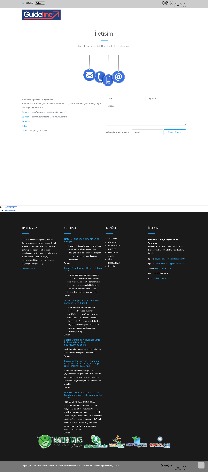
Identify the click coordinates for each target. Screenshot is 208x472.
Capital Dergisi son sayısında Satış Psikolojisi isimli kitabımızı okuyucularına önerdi (82, 342)
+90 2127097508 (10, 207)
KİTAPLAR (112, 249)
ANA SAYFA (112, 238)
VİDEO (110, 259)
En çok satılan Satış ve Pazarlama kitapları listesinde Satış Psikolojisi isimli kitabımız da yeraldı (82, 363)
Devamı (67, 263)
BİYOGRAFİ (112, 242)
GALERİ (111, 256)
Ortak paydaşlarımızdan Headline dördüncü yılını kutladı (81, 301)
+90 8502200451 (10, 210)
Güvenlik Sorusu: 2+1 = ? (134, 132)
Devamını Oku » (28, 268)
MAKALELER (113, 252)
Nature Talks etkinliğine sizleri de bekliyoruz (81, 240)
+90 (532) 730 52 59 (38, 130)
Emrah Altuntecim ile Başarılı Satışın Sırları (83, 269)
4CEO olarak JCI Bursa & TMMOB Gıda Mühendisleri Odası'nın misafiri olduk (83, 395)
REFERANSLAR (114, 263)
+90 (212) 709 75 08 (163, 268)
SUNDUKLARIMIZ (114, 245)
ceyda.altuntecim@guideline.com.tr (49, 112)
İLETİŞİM (111, 266)
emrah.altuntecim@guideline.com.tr (49, 116)
